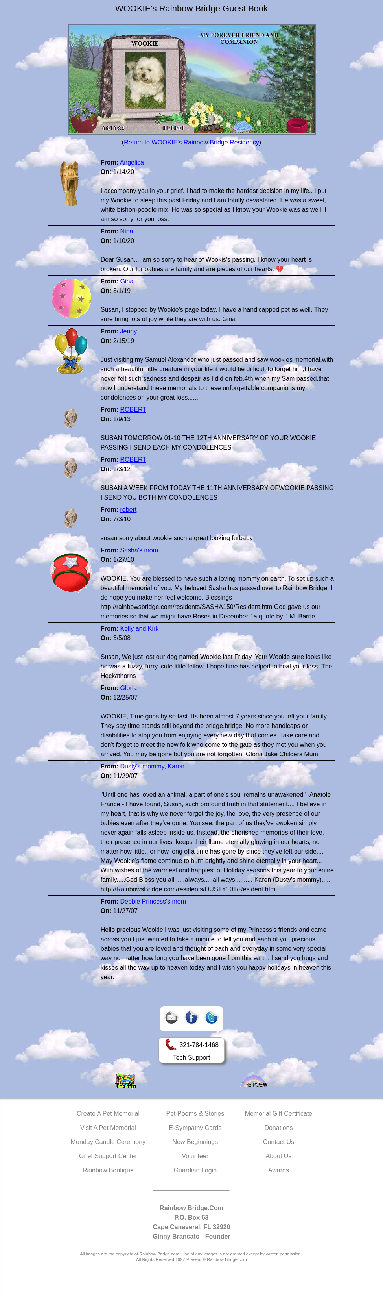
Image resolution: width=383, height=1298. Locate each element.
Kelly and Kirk (139, 628)
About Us (279, 1156)
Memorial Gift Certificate (279, 1113)
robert (128, 509)
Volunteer (195, 1156)
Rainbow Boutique (108, 1170)
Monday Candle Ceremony (108, 1142)
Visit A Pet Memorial (108, 1127)
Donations (278, 1127)
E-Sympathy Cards (195, 1127)
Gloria (128, 688)
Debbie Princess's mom (153, 901)
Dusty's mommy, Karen (152, 766)
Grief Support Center (108, 1156)
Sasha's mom (139, 550)
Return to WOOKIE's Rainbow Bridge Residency (191, 142)
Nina (126, 231)
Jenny (128, 331)
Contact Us (278, 1142)
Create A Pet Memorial (108, 1113)
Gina (127, 281)
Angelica (132, 162)
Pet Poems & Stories (195, 1113)
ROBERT (133, 409)
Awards (278, 1170)
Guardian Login (195, 1170)
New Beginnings (195, 1142)
